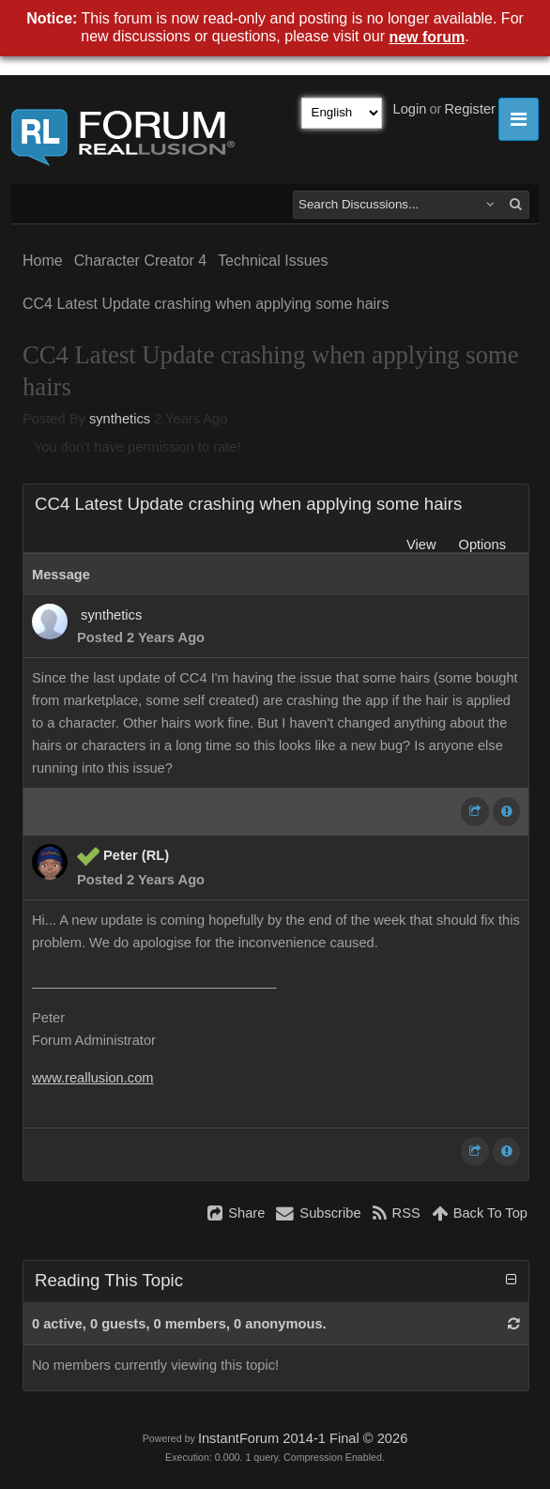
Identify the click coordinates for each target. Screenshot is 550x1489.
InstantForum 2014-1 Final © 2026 (302, 1438)
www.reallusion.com (93, 1077)
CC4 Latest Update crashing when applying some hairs (206, 304)
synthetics (119, 418)
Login (410, 108)
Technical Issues (273, 261)
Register (470, 108)
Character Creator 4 (140, 261)
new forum (427, 37)
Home (43, 261)
